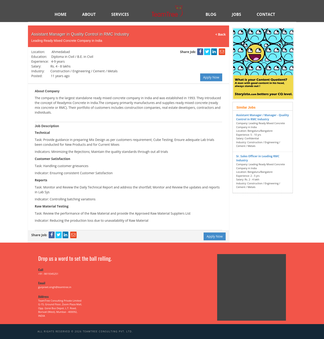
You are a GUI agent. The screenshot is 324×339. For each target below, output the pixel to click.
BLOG (210, 14)
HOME (60, 14)
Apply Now (211, 77)
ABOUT (89, 14)
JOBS (236, 14)
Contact (266, 14)
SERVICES (120, 14)
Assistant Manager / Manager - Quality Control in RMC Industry (262, 117)
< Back (222, 34)
